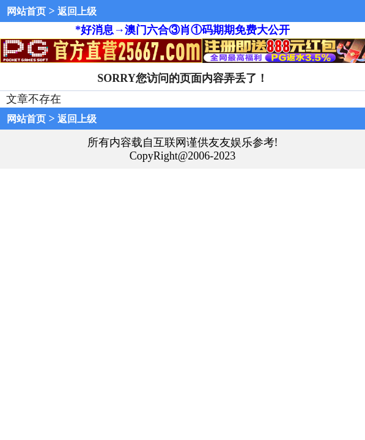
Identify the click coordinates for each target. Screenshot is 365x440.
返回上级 (77, 11)
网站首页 (26, 11)
